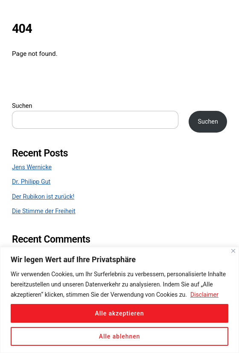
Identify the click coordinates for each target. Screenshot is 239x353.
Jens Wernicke (32, 167)
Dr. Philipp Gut (31, 181)
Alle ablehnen (119, 336)
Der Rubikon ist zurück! (43, 196)
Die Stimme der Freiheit (44, 211)
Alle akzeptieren (119, 313)
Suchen (22, 106)
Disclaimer (204, 294)
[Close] (233, 251)
